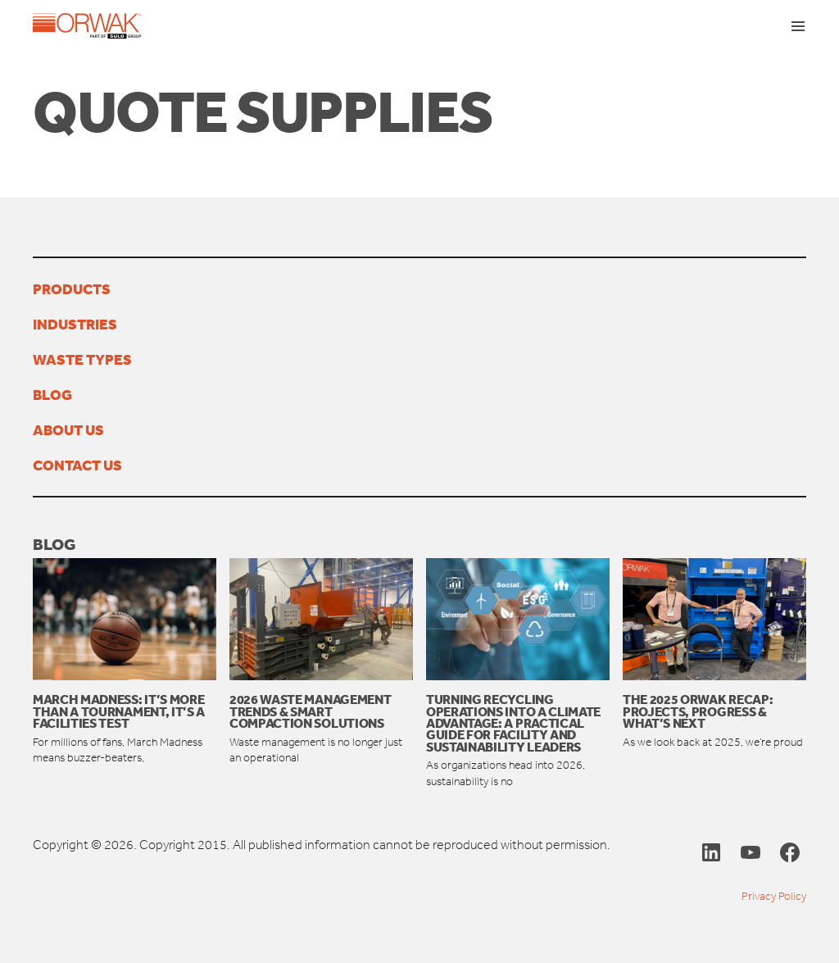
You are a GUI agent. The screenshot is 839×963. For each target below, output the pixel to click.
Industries (75, 324)
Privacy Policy (773, 896)
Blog (52, 394)
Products (72, 288)
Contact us (77, 465)
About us (68, 429)
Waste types (82, 359)
